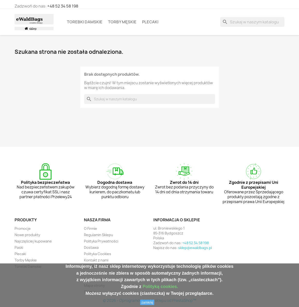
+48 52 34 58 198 (62, 6)
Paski (19, 247)
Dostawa (91, 247)
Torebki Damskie (84, 22)
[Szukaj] (252, 22)
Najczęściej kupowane (33, 241)
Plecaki (150, 22)
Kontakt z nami (96, 260)
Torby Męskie (122, 22)
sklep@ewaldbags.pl (195, 247)
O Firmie (90, 228)
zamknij (147, 302)
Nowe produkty (27, 235)
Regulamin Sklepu (98, 235)
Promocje (23, 228)
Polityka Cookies (97, 253)
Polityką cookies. (160, 286)
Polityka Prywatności (101, 241)
